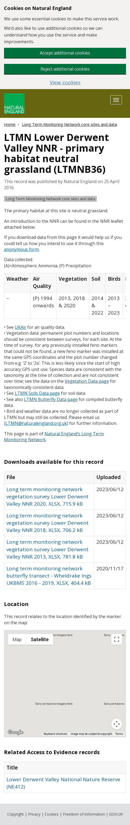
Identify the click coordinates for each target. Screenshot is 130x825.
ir (20, 327)
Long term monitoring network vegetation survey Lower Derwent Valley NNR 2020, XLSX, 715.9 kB (47, 496)
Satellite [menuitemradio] (40, 639)
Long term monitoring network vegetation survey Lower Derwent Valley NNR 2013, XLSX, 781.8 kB (47, 549)
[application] (65, 683)
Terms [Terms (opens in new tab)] (119, 733)
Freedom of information (84, 814)
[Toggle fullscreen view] (116, 639)
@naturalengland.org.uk (36, 423)
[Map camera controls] (116, 724)
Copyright (15, 814)
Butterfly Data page (51, 399)
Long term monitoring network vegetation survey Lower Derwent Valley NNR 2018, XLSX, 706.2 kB (47, 523)
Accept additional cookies (65, 53)
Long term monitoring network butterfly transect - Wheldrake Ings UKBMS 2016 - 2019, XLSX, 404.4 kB (48, 575)
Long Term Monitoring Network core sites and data (69, 124)
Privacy (34, 814)
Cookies (52, 814)
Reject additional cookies (65, 69)
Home (10, 124)
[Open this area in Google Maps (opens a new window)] (15, 732)
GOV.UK (116, 814)
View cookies (65, 82)
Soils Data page (37, 393)
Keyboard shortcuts (55, 733)
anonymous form (21, 249)
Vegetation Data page (87, 381)
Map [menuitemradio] (17, 639)
